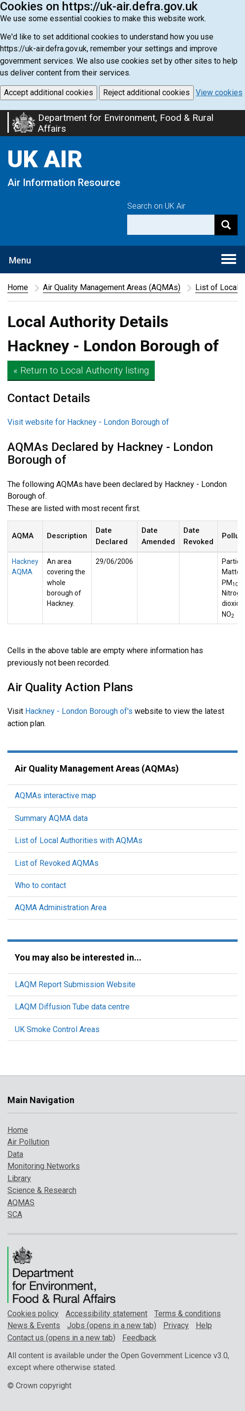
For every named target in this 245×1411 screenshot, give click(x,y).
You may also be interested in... (78, 957)
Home (17, 287)
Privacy (176, 1325)
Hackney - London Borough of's (79, 711)
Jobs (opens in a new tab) (111, 1325)
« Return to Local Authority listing (81, 370)
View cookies (219, 92)
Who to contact (40, 885)
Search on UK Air (156, 206)
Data (15, 1154)
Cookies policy (33, 1313)
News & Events (33, 1325)
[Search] (226, 225)
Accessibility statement (106, 1313)
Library (19, 1178)
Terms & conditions (187, 1313)
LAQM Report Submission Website (75, 984)
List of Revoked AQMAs (57, 863)
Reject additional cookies (146, 92)
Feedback (139, 1337)
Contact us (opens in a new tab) (61, 1337)
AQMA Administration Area (60, 907)
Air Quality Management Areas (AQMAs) (111, 287)
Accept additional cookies (48, 92)
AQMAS (21, 1202)
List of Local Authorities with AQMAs (78, 840)
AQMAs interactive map (55, 795)
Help (204, 1325)
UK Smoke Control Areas (57, 1029)
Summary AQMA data (51, 818)
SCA (14, 1214)
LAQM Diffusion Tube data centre (72, 1006)
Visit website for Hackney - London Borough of (88, 422)
